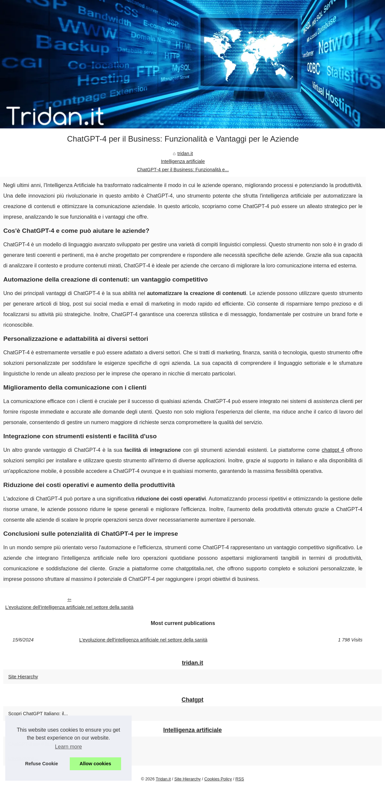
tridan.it (185, 153)
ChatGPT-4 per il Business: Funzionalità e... (183, 169)
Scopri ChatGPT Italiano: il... (38, 713)
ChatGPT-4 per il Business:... (38, 743)
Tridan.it (163, 778)
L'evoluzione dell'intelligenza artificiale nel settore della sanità (69, 607)
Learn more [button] (68, 746)
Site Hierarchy (23, 676)
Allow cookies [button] (95, 763)
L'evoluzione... (23, 758)
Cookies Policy (218, 778)
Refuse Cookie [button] (41, 763)
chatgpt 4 (333, 450)
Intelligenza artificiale (183, 161)
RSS (239, 778)
